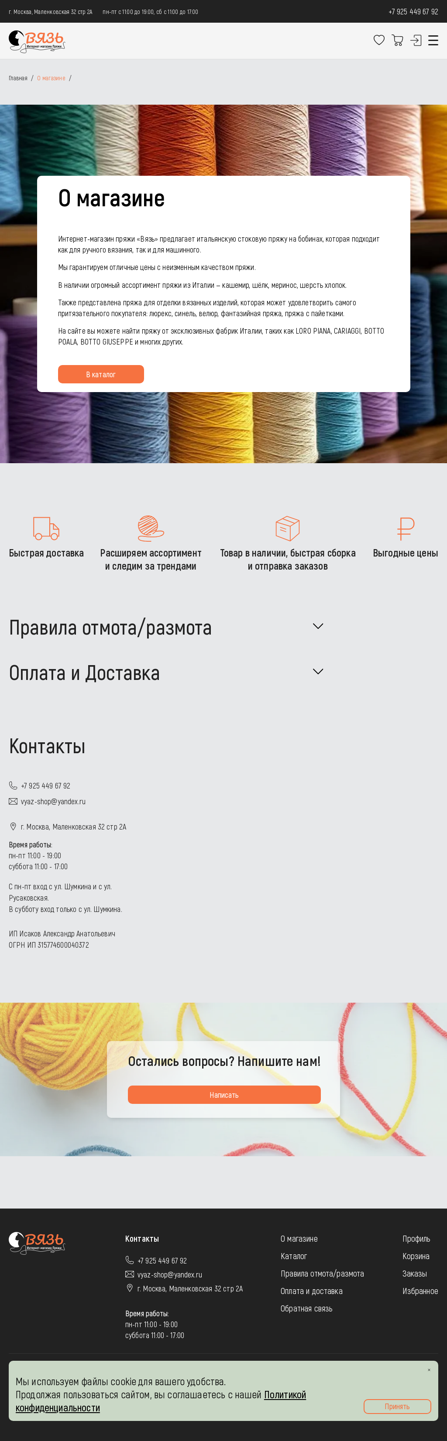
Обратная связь (307, 1308)
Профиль (416, 1238)
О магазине (299, 1238)
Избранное (420, 1290)
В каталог (101, 374)
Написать (224, 1095)
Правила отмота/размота (322, 1273)
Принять (397, 1406)
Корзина (416, 1255)
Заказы (414, 1273)
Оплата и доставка (312, 1290)
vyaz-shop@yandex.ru (53, 801)
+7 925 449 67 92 (413, 11)
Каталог (294, 1255)
